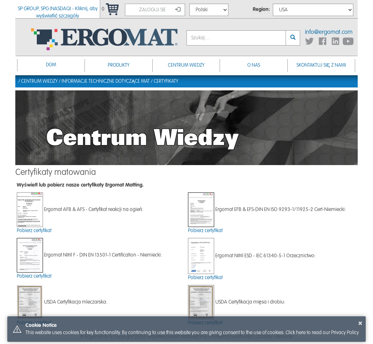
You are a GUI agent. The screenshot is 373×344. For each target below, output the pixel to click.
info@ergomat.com (329, 32)
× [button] (360, 323)
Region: (261, 9)
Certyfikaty (166, 81)
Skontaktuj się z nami (321, 65)
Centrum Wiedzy (186, 65)
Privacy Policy (345, 332)
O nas (253, 65)
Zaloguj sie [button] (159, 9)
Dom (51, 65)
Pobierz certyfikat (34, 230)
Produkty (118, 65)
